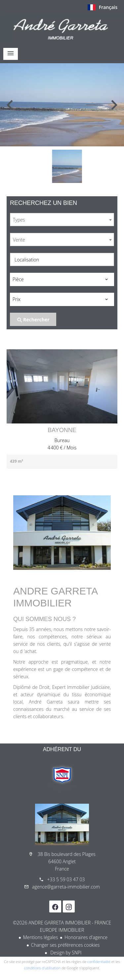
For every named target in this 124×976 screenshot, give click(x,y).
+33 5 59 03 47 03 (66, 879)
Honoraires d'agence (85, 937)
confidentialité (98, 961)
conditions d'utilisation (42, 967)
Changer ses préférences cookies (65, 945)
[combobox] (62, 219)
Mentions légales (40, 937)
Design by (65, 952)
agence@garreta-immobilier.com (66, 887)
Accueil (62, 28)
